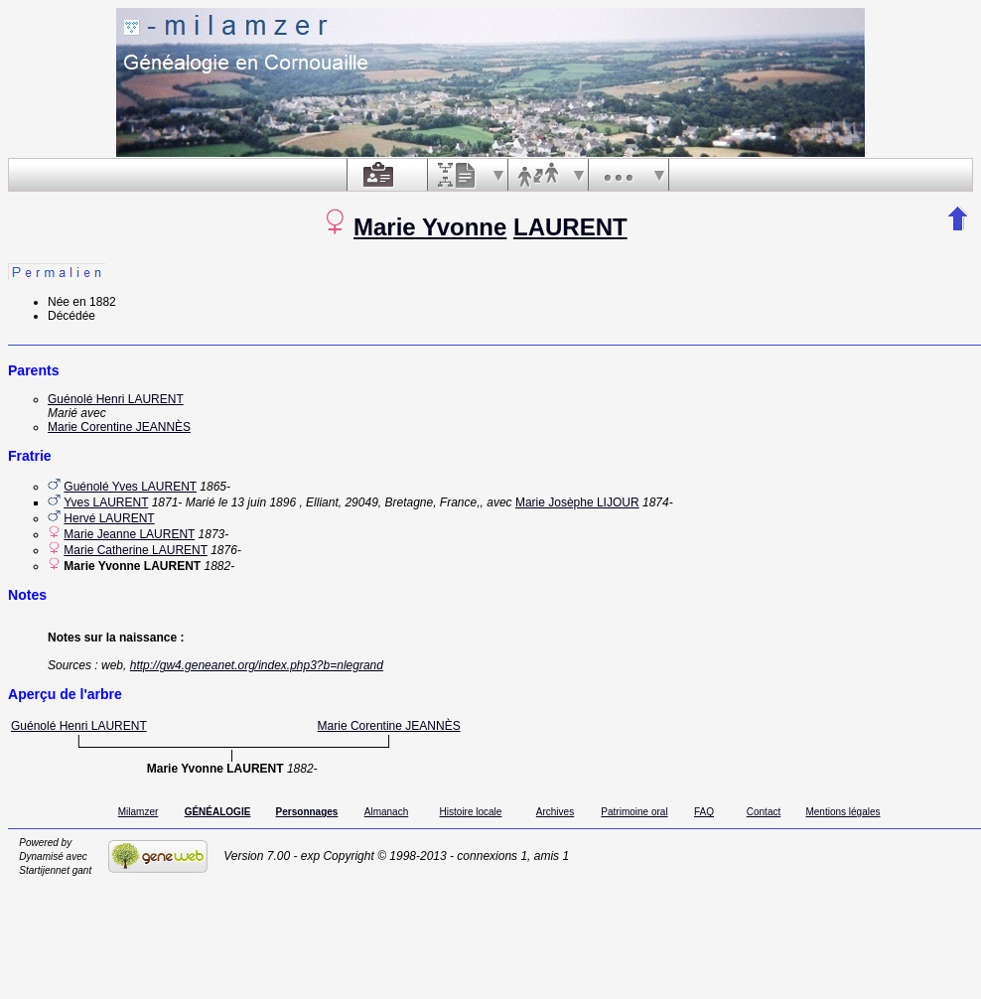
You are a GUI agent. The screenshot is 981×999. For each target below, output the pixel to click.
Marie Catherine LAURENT (136, 550)
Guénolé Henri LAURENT (116, 399)
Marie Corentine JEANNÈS (119, 427)
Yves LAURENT (106, 502)
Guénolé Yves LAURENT (130, 487)
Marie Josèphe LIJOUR (577, 502)
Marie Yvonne (429, 227)
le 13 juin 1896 (257, 502)
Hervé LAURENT (109, 518)
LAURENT (570, 227)
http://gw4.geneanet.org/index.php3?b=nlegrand (256, 665)
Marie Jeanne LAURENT (129, 534)
